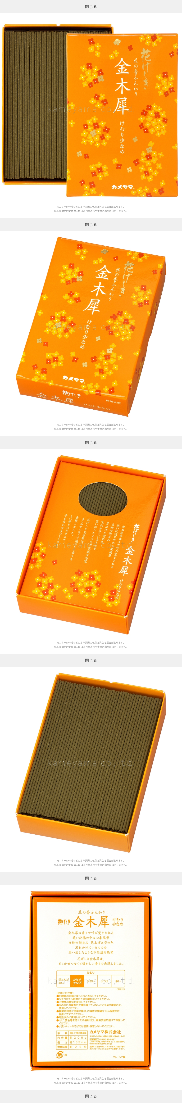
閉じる (91, 7)
